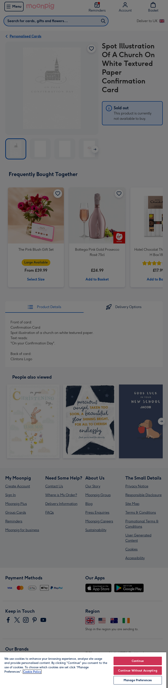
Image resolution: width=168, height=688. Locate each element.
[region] (83, 670)
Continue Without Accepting (137, 670)
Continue (138, 661)
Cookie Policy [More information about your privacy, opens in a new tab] (32, 671)
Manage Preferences (138, 680)
